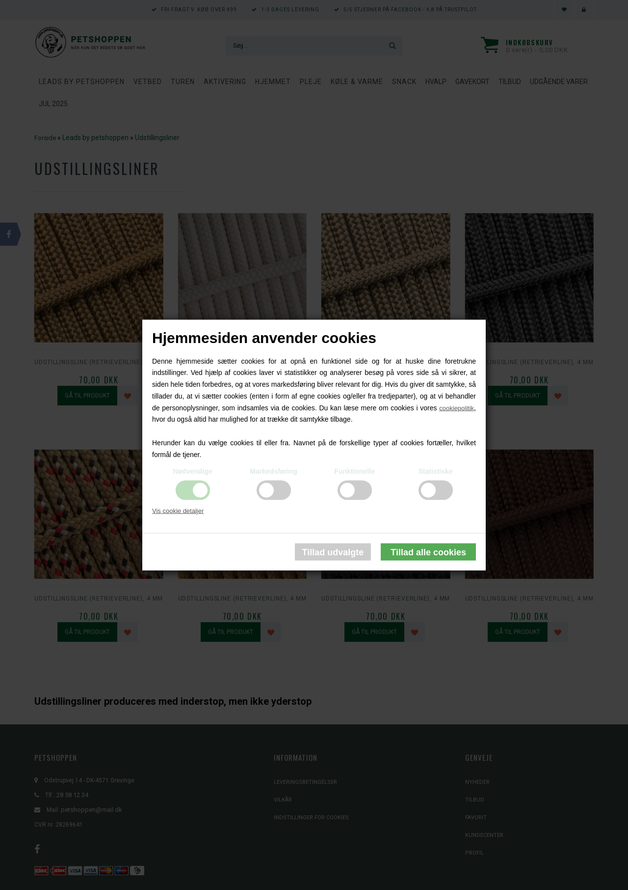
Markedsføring (273, 471)
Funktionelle (354, 471)
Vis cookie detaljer (178, 510)
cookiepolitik (456, 407)
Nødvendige (192, 471)
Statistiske (435, 471)
